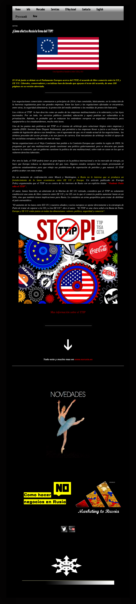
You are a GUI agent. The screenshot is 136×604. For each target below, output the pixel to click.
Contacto (86, 9)
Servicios (55, 9)
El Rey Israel (70, 9)
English (100, 9)
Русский (21, 16)
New (35, 16)
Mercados (40, 9)
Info (28, 9)
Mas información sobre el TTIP (68, 312)
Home (18, 9)
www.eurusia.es (84, 359)
